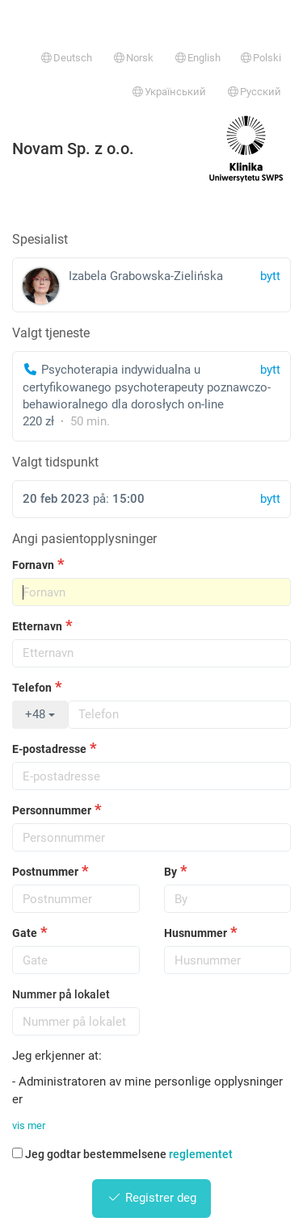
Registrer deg (151, 1197)
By (170, 871)
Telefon (32, 687)
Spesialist (40, 239)
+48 (40, 714)
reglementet (201, 1154)
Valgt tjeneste (51, 333)
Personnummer (51, 810)
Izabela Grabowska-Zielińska (151, 286)
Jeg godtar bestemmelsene (122, 1154)
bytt (270, 369)
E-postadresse (49, 749)
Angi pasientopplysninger (84, 538)
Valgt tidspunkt (55, 462)
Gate (24, 933)
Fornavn (33, 565)
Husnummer (195, 933)
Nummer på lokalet (61, 994)
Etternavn (37, 626)
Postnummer (45, 871)
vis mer (28, 1125)
